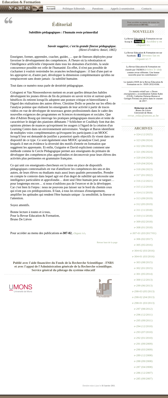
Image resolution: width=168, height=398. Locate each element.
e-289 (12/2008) (143, 355)
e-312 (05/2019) (143, 204)
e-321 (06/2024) (143, 151)
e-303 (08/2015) (143, 262)
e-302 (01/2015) (143, 268)
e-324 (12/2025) (143, 134)
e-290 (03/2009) (143, 349)
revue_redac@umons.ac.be (143, 115)
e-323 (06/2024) (143, 140)
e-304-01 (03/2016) (143, 256)
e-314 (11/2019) (143, 192)
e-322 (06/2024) (143, 146)
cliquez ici (153, 24)
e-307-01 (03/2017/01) (143, 233)
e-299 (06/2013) (143, 285)
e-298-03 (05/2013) (143, 291)
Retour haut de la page (107, 242)
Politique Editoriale (74, 8)
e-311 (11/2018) (143, 209)
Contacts (147, 8)
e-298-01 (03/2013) (143, 303)
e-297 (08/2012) (143, 308)
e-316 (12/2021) (143, 180)
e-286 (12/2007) (143, 372)
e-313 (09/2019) (143, 198)
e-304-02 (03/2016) (143, 250)
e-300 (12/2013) (143, 279)
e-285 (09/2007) (143, 378)
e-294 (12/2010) (143, 326)
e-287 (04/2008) (143, 366)
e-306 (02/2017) (143, 239)
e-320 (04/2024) (143, 157)
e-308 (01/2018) (143, 227)
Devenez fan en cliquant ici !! (148, 57)
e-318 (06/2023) (143, 169)
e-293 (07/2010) (143, 332)
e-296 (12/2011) (143, 314)
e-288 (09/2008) (143, 361)
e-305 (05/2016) (143, 244)
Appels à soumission (122, 8)
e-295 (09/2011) (143, 320)
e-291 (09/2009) (143, 343)
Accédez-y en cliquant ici (149, 43)
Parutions (97, 8)
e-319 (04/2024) (143, 163)
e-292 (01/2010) (143, 337)
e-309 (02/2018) (143, 221)
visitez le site (152, 69)
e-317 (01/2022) (143, 175)
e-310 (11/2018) (143, 215)
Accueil (50, 8)
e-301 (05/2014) (143, 273)
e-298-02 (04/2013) (143, 297)
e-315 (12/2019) (143, 186)
